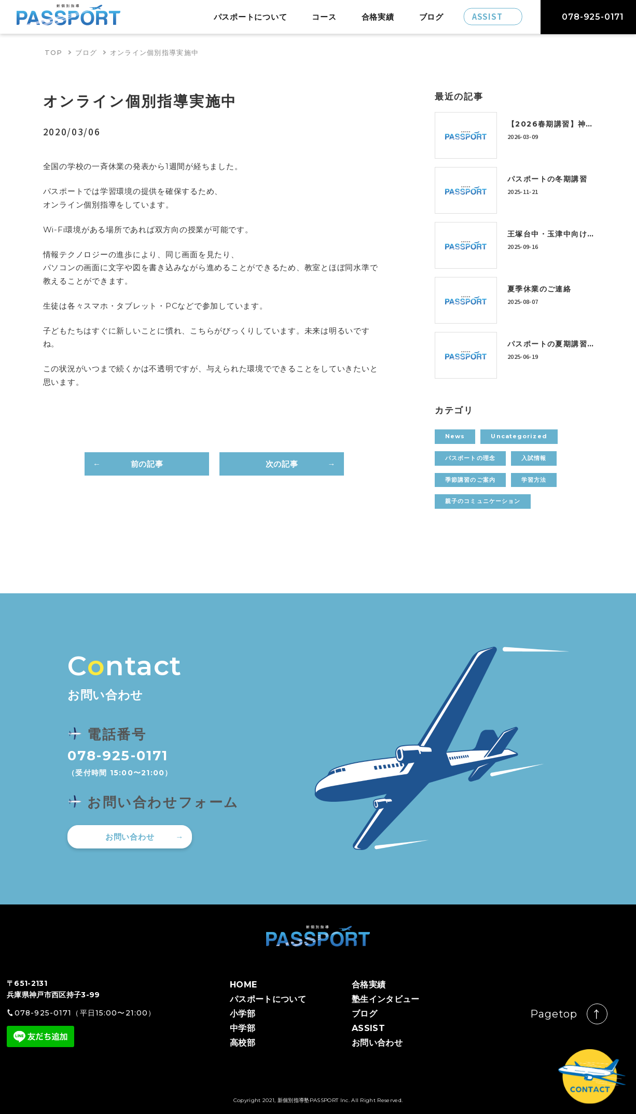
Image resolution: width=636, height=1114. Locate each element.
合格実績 (378, 17)
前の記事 (147, 464)
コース (324, 17)
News (455, 436)
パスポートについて (250, 17)
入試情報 (533, 458)
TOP (54, 52)
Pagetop (553, 1014)
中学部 (242, 1028)
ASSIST (368, 1028)
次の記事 (282, 464)
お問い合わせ (130, 837)
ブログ (431, 17)
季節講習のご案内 (470, 479)
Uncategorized (519, 436)
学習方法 (533, 479)
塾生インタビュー (386, 999)
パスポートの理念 (470, 458)
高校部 (242, 1043)
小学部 (242, 1014)
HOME (243, 985)
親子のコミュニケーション (482, 501)
